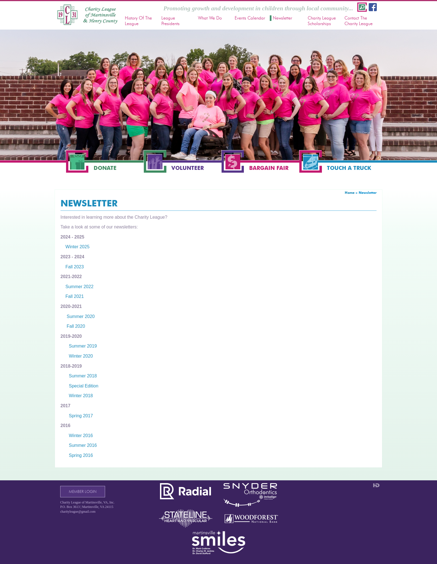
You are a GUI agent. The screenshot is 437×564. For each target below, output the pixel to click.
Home (350, 193)
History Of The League (138, 20)
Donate (105, 168)
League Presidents (170, 20)
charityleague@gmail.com (78, 512)
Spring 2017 (81, 415)
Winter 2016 (81, 435)
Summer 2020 (77, 316)
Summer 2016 (83, 445)
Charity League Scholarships (322, 20)
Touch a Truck (349, 168)
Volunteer (187, 168)
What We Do (210, 18)
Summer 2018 (83, 375)
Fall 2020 (76, 326)
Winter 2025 (77, 246)
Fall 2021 (72, 296)
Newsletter (282, 18)
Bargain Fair (268, 168)
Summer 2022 (79, 286)
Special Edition (83, 386)
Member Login (82, 491)
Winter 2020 (81, 356)
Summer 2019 (83, 346)
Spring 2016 (81, 455)
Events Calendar (250, 18)
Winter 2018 (81, 395)
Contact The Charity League (358, 20)
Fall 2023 (74, 266)
